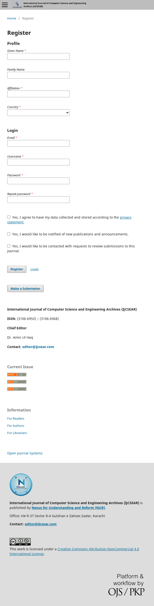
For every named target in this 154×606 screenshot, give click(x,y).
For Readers (15, 418)
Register (17, 269)
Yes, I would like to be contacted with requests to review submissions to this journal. (71, 248)
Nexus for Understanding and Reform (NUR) (68, 507)
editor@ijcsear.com (38, 346)
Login (34, 269)
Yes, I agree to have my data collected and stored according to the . (69, 219)
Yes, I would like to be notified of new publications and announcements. (68, 234)
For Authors (15, 425)
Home (11, 18)
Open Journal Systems (25, 453)
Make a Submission (25, 288)
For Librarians (17, 433)
